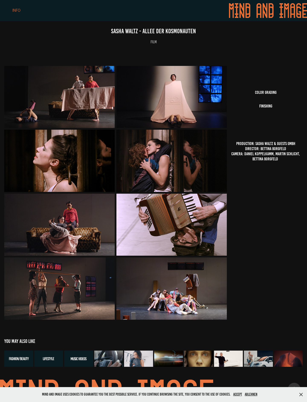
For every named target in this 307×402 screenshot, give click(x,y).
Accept (237, 394)
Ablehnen (251, 394)
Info (16, 10)
